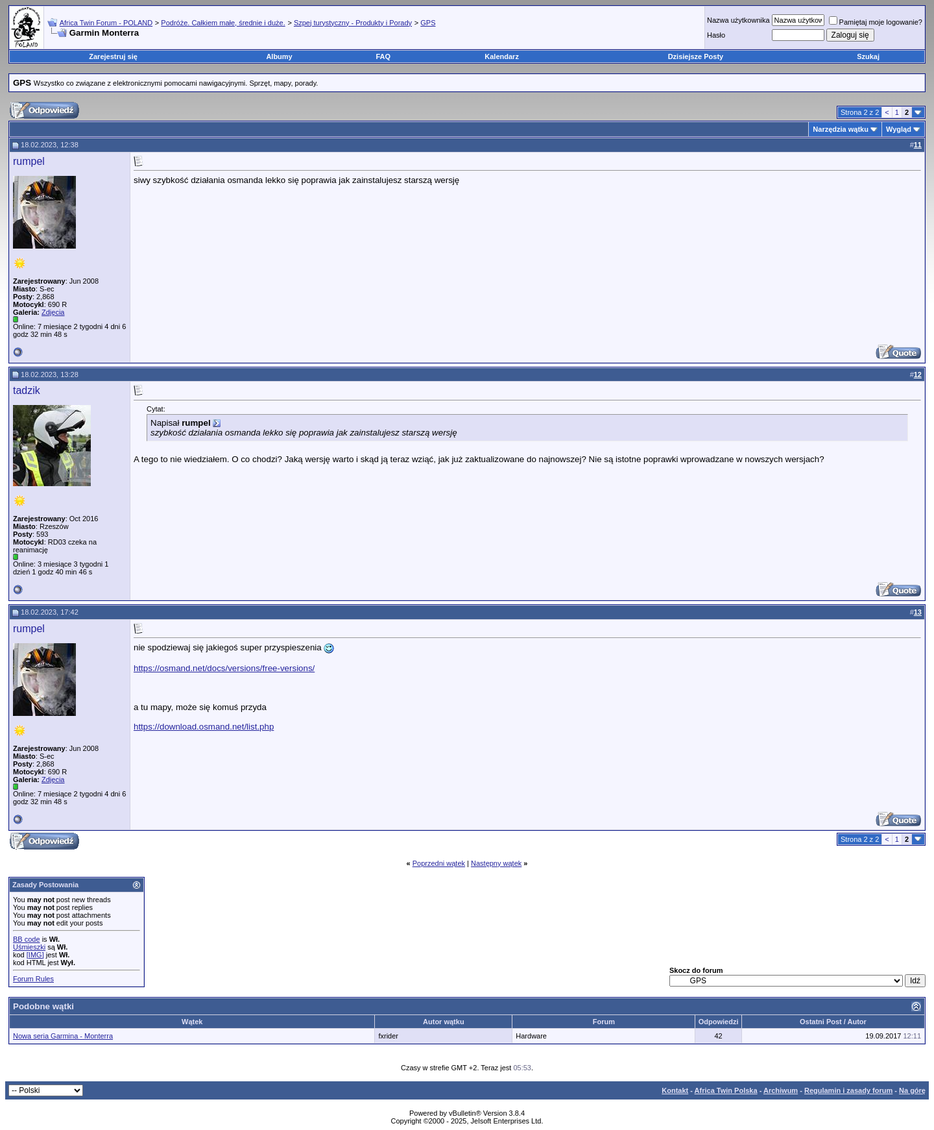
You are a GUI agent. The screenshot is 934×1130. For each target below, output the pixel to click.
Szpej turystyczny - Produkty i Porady (353, 23)
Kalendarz (502, 56)
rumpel (29, 161)
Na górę (912, 1090)
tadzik (26, 390)
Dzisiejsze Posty (696, 56)
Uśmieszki (29, 947)
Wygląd (898, 129)
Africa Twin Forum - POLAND (106, 23)
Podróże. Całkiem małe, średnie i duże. (223, 23)
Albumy (279, 56)
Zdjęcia (53, 312)
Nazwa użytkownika (738, 20)
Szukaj (868, 56)
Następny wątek (496, 863)
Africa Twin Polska (726, 1090)
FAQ (383, 56)
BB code (26, 939)
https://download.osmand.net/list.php (204, 726)
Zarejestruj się (113, 56)
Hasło (716, 35)
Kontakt (675, 1090)
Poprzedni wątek (439, 863)
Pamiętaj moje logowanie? (875, 22)
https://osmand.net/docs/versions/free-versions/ (224, 668)
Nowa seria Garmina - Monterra (63, 1036)
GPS (427, 23)
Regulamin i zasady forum (848, 1090)
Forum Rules (33, 979)
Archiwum (780, 1090)
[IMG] (35, 955)
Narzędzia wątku (840, 129)
